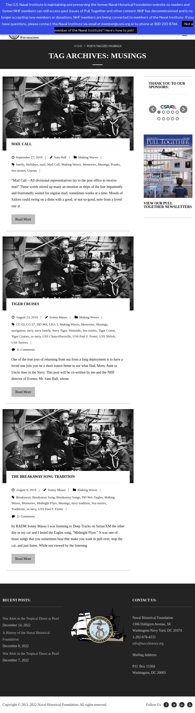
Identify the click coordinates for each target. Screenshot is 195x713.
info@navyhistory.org (148, 643)
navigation (18, 330)
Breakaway (23, 497)
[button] (152, 109)
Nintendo (75, 330)
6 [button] (158, 118)
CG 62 (20, 324)
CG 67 (30, 324)
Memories (89, 164)
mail (42, 164)
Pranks (115, 164)
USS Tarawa (19, 342)
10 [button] (177, 118)
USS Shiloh (107, 336)
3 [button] (168, 112)
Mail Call (21, 144)
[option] (168, 107)
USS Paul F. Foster (85, 336)
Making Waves (88, 157)
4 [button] (172, 112)
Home (78, 46)
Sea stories (18, 170)
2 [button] (163, 112)
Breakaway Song (43, 497)
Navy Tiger (59, 330)
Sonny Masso (58, 317)
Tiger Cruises (25, 304)
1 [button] (158, 112)
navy (30, 330)
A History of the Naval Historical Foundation (26, 636)
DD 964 (42, 324)
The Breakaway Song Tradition (43, 477)
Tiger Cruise (106, 330)
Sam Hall (60, 157)
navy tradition (80, 503)
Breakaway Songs (68, 497)
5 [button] (177, 112)
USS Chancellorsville (56, 336)
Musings (103, 164)
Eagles (98, 497)
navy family (43, 330)
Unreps (32, 170)
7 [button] (163, 118)
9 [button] (172, 118)
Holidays (32, 164)
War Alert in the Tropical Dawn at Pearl (31, 618)
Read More (23, 219)
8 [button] (168, 118)
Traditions (18, 509)
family (20, 164)
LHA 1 (53, 324)
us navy (36, 336)
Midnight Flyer (47, 503)
